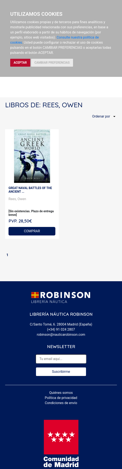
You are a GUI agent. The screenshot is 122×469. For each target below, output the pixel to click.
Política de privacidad (61, 398)
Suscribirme (61, 372)
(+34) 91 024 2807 (61, 329)
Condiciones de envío (61, 403)
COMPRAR (32, 231)
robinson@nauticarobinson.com (61, 335)
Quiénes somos (61, 393)
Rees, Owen (17, 199)
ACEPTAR (20, 62)
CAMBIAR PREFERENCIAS (52, 62)
